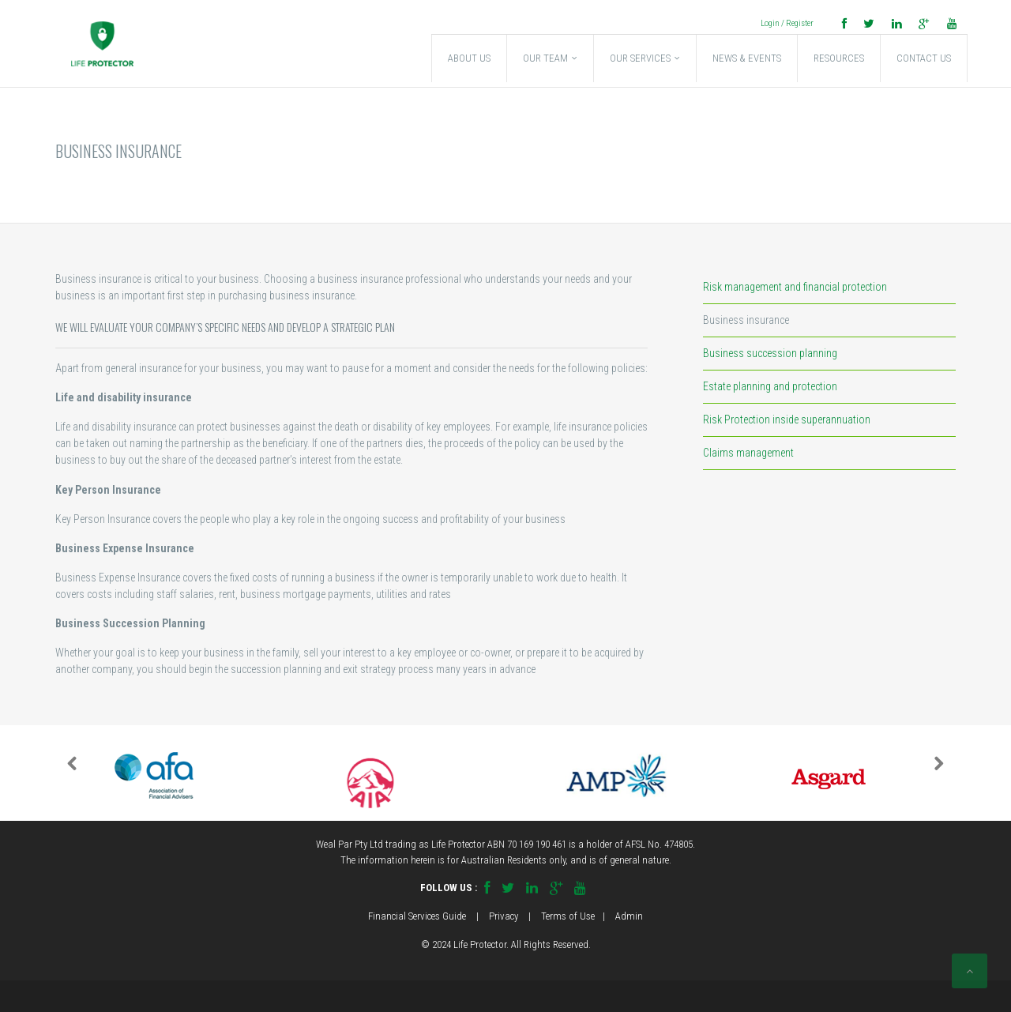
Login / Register (787, 23)
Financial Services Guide (417, 916)
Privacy (503, 916)
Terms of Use (568, 916)
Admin (629, 916)
